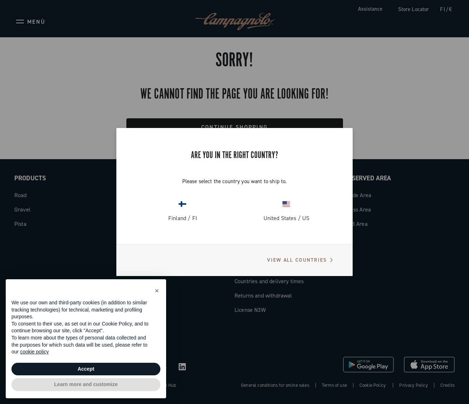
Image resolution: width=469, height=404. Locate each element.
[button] (157, 290)
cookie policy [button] (34, 352)
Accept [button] (86, 369)
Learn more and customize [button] (85, 384)
